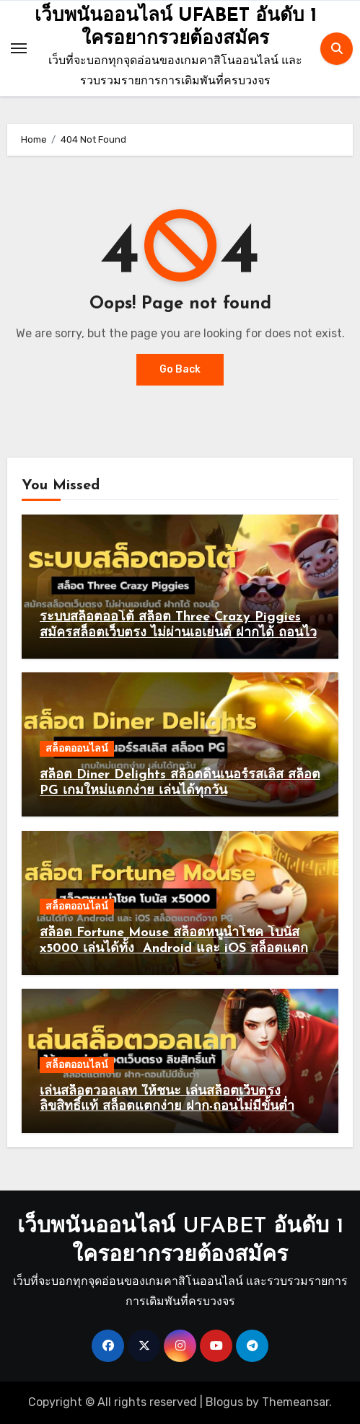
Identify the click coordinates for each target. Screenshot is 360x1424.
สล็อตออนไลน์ (76, 748)
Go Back (180, 369)
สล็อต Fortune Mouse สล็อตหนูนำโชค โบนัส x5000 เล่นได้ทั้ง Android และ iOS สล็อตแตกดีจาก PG (178, 948)
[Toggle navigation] (18, 48)
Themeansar (295, 1402)
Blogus (224, 1402)
